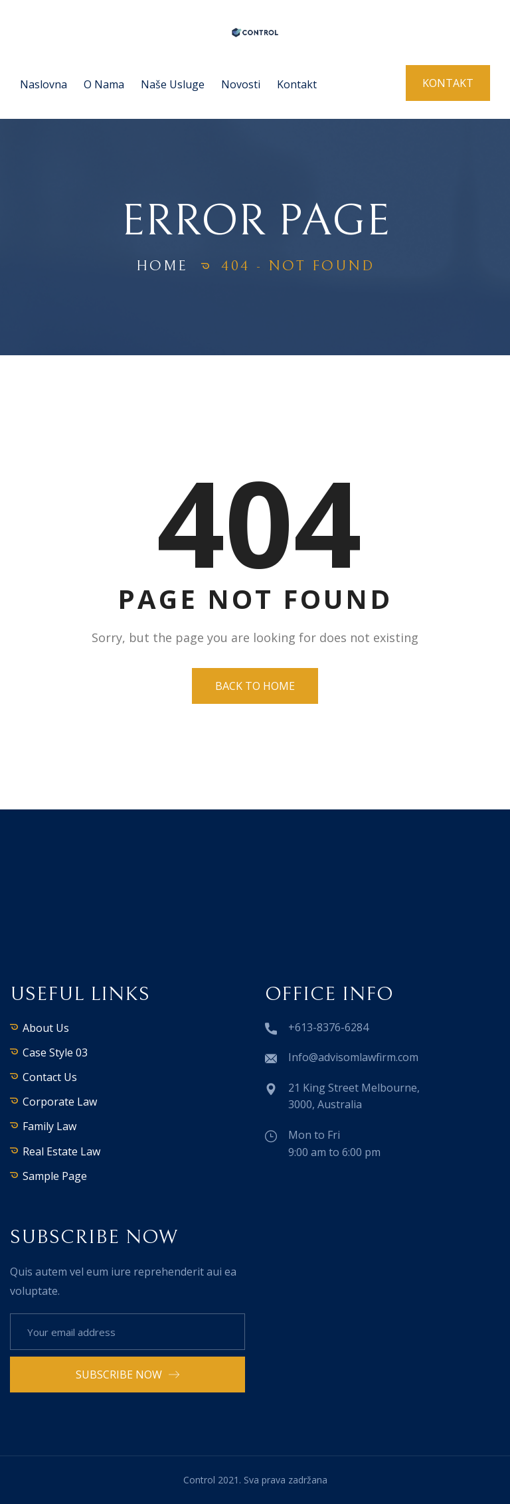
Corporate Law (60, 1101)
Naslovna (43, 84)
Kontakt (297, 84)
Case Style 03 (55, 1052)
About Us (46, 1028)
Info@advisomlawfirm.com (353, 1057)
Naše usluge (173, 84)
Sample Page (55, 1176)
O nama (104, 84)
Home (162, 266)
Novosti (240, 84)
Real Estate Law (61, 1151)
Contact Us (50, 1077)
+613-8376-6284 (328, 1027)
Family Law (49, 1126)
